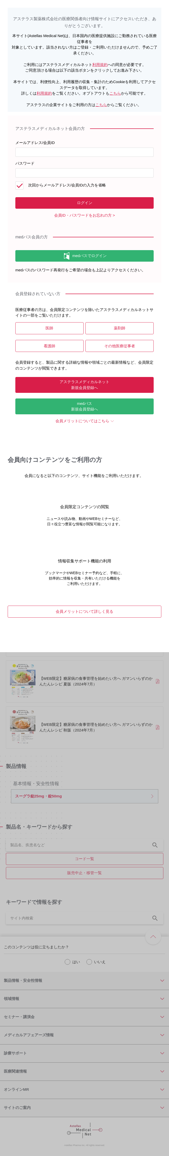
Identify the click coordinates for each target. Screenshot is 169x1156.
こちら (115, 93)
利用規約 (100, 64)
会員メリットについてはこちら (82, 421)
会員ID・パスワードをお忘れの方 (83, 215)
